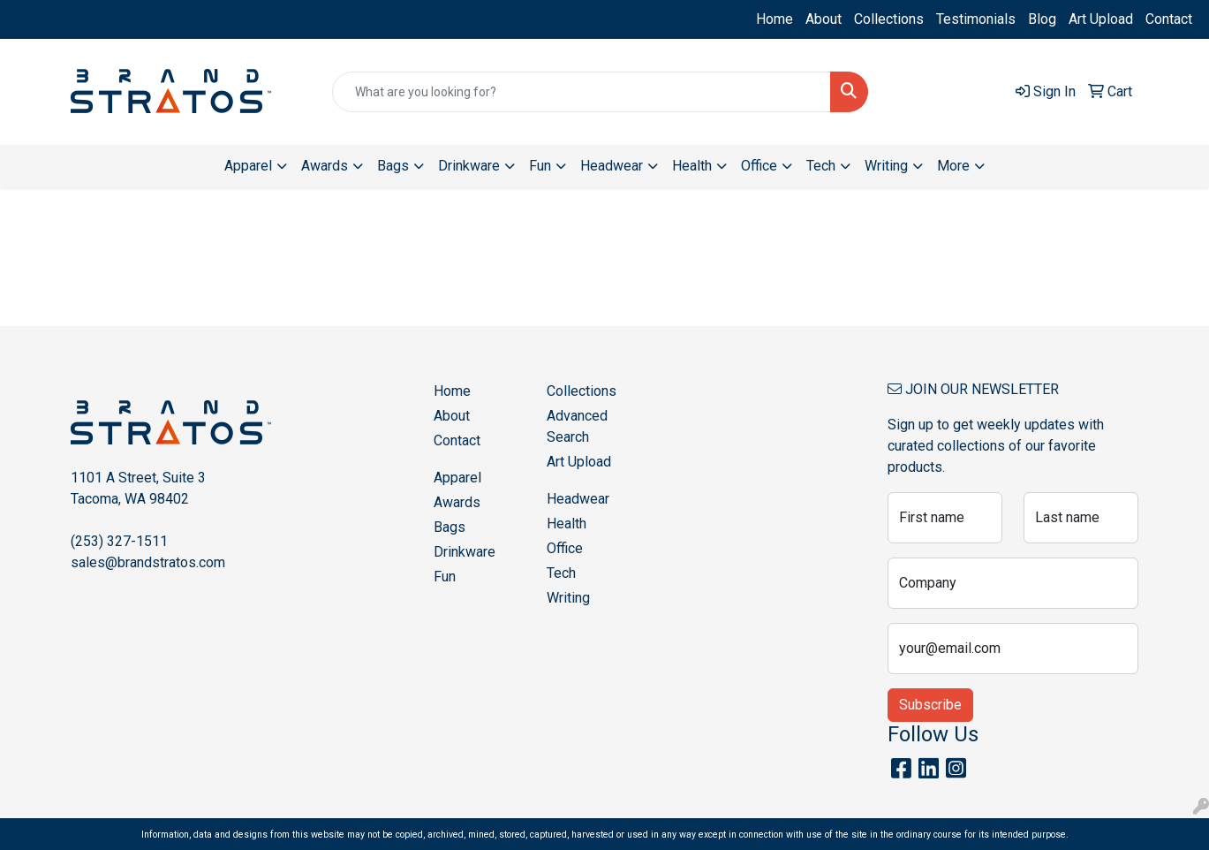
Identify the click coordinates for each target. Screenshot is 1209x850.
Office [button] (759, 165)
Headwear (578, 498)
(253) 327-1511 (119, 541)
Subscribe (930, 704)
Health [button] (692, 165)
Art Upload (1101, 19)
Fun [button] (540, 165)
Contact (1168, 19)
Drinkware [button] (469, 165)
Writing (568, 597)
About (823, 19)
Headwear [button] (611, 165)
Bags (449, 527)
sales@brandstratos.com (148, 562)
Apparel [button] (248, 165)
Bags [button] (393, 165)
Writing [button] (886, 165)
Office (565, 548)
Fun (445, 576)
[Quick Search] (581, 92)
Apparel (457, 477)
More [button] (953, 165)
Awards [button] (324, 165)
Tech (561, 573)
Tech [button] (820, 165)
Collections (889, 19)
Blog (1042, 19)
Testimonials (976, 19)
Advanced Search (577, 426)
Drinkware (464, 551)
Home (774, 19)
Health (566, 523)
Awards (457, 502)
